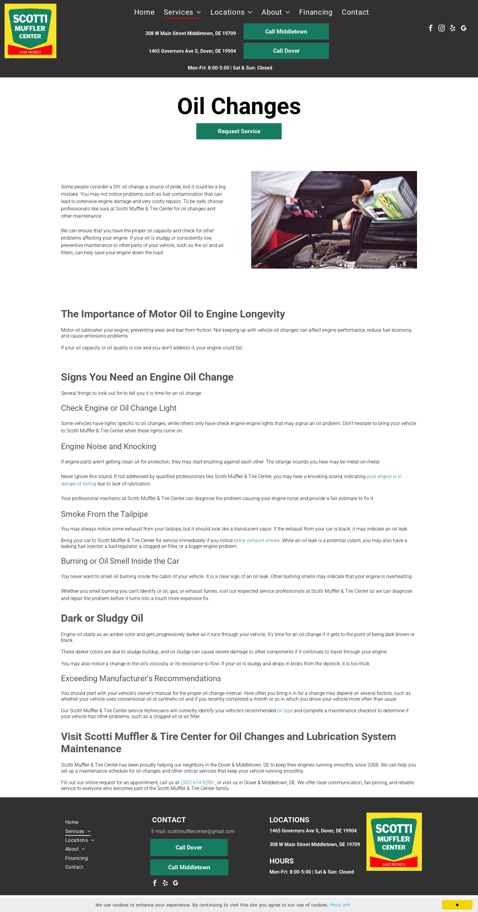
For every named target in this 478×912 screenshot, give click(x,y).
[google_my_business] (463, 29)
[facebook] (430, 29)
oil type (285, 711)
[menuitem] (144, 12)
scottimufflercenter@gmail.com (201, 831)
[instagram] (441, 29)
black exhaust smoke (257, 540)
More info (340, 904)
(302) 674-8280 (197, 782)
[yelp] (452, 29)
